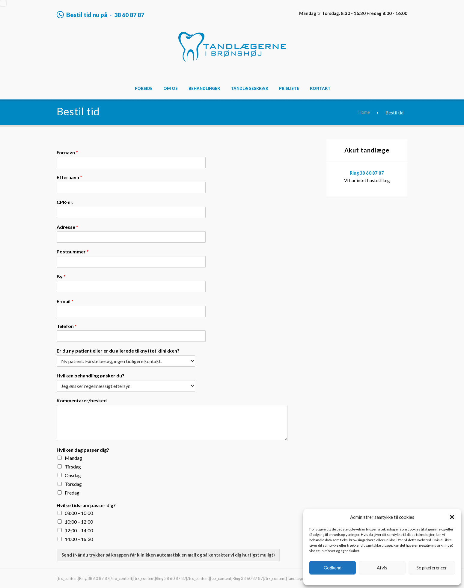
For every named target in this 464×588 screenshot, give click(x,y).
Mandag (73, 457)
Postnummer (73, 251)
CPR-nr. (65, 202)
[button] (452, 517)
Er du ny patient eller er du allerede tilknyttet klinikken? (118, 350)
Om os (170, 88)
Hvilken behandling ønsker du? (90, 375)
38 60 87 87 (131, 14)
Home (364, 112)
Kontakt (320, 88)
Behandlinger (204, 88)
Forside (144, 88)
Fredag (72, 492)
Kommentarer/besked (82, 400)
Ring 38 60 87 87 (367, 173)
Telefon (67, 326)
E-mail (65, 301)
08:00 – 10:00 (79, 513)
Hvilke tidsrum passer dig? (86, 505)
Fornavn (67, 152)
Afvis (382, 567)
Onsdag (73, 475)
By (61, 276)
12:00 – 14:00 (79, 530)
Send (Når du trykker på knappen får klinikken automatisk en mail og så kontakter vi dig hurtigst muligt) (169, 554)
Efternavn (69, 177)
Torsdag (73, 483)
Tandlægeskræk (249, 88)
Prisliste (289, 88)
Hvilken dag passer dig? (83, 450)
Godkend (332, 567)
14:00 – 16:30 (79, 539)
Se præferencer (431, 567)
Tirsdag (73, 466)
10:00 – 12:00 (79, 521)
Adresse (67, 226)
